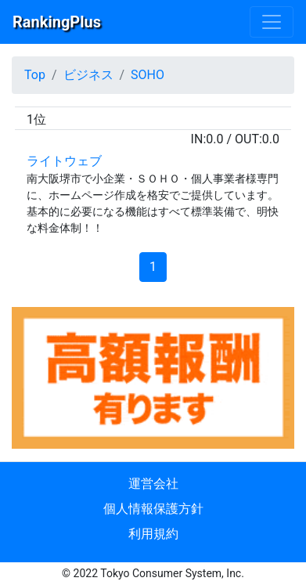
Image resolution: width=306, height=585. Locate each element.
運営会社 (153, 483)
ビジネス (88, 74)
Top (34, 74)
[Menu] (271, 22)
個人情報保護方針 (153, 508)
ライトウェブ (64, 160)
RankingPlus (57, 22)
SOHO (147, 74)
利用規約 (153, 533)
